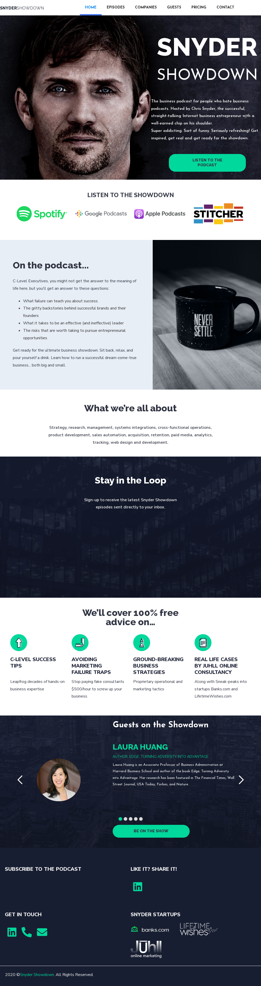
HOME (90, 7)
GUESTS (174, 7)
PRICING (198, 7)
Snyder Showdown (37, 975)
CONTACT (225, 7)
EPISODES (116, 7)
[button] (20, 780)
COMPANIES (146, 7)
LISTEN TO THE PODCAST (207, 163)
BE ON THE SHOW (151, 831)
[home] (40, 7)
